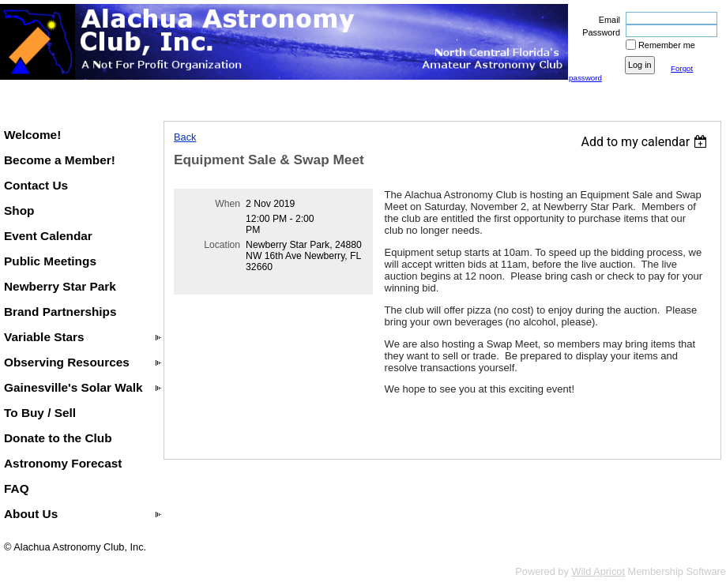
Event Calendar (48, 235)
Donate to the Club (58, 438)
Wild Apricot (598, 571)
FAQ (16, 488)
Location (222, 244)
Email (606, 19)
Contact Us (36, 185)
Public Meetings (50, 261)
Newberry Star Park (60, 286)
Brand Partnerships (60, 311)
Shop (19, 210)
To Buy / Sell (40, 412)
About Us (31, 513)
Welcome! (32, 134)
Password (598, 32)
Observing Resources (67, 362)
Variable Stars (44, 337)
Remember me (666, 45)
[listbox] (646, 142)
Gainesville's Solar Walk (73, 387)
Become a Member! (59, 160)
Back (185, 137)
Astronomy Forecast (63, 463)
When (227, 203)
